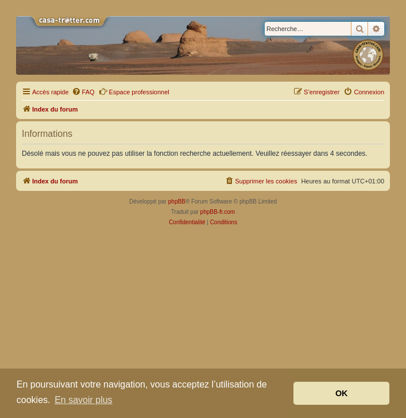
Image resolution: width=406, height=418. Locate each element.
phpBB (176, 201)
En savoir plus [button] (84, 400)
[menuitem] (83, 92)
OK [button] (341, 393)
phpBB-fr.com (217, 212)
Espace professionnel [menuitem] (134, 91)
